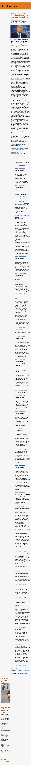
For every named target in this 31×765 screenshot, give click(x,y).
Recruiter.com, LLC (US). (16, 20)
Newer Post (13, 670)
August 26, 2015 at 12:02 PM (20, 256)
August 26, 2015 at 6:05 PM (20, 367)
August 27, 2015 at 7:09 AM (20, 428)
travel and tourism (20, 442)
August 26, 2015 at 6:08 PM (20, 387)
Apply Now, (18, 144)
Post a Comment (14, 668)
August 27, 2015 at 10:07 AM (20, 551)
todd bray (17, 329)
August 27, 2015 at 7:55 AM (20, 465)
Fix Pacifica (9, 6)
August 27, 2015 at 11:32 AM (20, 584)
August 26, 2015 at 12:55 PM (20, 281)
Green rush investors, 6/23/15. (17, 149)
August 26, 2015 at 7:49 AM (20, 168)
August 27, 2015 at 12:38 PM (20, 597)
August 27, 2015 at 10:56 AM (20, 568)
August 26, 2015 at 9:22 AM (20, 196)
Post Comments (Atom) (22, 673)
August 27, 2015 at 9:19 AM (20, 492)
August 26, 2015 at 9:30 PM (20, 411)
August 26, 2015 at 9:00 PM (20, 395)
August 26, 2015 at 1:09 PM (20, 293)
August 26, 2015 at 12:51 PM (20, 273)
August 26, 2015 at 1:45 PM (20, 327)
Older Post (27, 670)
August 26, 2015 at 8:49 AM (20, 185)
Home (20, 670)
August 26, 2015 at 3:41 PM (20, 336)
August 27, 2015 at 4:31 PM (20, 627)
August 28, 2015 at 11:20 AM (20, 665)
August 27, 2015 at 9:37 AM (20, 506)
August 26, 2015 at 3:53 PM (20, 359)
